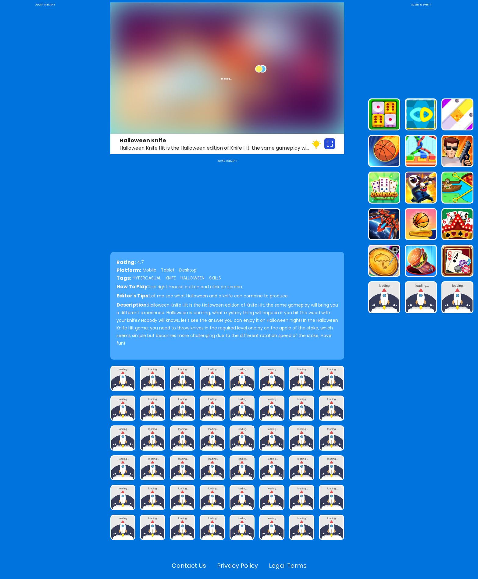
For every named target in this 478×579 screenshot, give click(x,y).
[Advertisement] (45, 98)
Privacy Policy (237, 565)
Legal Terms (288, 565)
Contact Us (189, 565)
